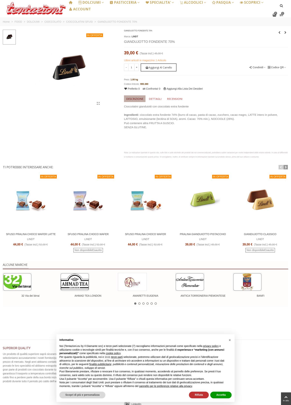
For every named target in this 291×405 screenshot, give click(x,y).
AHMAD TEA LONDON (88, 295)
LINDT (135, 36)
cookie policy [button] (113, 353)
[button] (281, 167)
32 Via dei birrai (30, 295)
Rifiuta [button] (199, 394)
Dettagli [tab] (155, 99)
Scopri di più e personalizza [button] (82, 394)
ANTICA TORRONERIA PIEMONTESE (203, 295)
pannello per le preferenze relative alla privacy (165, 386)
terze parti (117, 356)
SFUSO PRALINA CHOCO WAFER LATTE (31, 234)
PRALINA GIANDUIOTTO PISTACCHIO (203, 234)
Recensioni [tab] (174, 99)
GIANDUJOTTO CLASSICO (260, 234)
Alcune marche (15, 265)
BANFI (260, 295)
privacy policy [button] (211, 346)
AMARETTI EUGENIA (145, 295)
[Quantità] (131, 67)
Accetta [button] (221, 394)
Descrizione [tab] (134, 99)
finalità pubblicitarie (100, 364)
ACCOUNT (80, 9)
